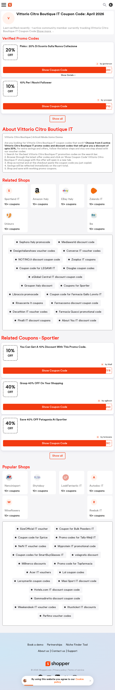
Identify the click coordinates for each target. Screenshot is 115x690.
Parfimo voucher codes (57, 616)
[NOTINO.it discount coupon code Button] (38, 259)
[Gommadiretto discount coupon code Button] (56, 598)
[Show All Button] (57, 455)
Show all (57, 455)
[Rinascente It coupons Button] (28, 303)
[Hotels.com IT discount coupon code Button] (55, 590)
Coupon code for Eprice (33, 537)
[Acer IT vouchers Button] (39, 572)
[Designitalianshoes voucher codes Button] (33, 251)
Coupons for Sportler (77, 285)
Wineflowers (12, 510)
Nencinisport (12, 485)
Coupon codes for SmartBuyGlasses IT (40, 555)
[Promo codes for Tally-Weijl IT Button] (76, 537)
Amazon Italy (41, 199)
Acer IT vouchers (40, 572)
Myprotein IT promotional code (77, 546)
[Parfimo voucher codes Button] (56, 616)
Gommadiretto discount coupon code (57, 598)
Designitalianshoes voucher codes (34, 250)
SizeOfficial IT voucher (34, 528)
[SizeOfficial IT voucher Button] (33, 529)
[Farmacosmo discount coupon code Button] (75, 303)
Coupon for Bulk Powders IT (76, 528)
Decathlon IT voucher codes (30, 311)
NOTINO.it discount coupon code (39, 259)
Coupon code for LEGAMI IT (37, 268)
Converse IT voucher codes (83, 250)
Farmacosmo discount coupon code (76, 303)
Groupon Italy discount (38, 285)
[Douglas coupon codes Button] (79, 268)
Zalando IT (96, 199)
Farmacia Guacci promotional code (80, 311)
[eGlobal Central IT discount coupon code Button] (56, 277)
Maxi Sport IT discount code (78, 581)
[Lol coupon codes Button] (72, 572)
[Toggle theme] (111, 5)
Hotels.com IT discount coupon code (57, 589)
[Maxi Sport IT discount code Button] (77, 581)
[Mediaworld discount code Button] (76, 242)
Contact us (58, 651)
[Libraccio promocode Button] (24, 294)
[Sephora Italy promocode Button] (33, 242)
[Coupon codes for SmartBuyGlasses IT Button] (38, 555)
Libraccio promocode (25, 294)
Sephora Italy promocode (34, 242)
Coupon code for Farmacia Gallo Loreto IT (76, 294)
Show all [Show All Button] (57, 118)
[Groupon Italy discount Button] (37, 285)
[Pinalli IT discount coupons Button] (33, 320)
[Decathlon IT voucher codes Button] (29, 312)
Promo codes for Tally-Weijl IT (77, 537)
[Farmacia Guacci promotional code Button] (79, 312)
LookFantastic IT (71, 485)
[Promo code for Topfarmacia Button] (73, 563)
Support (72, 651)
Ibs (91, 223)
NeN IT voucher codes (32, 546)
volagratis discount (86, 555)
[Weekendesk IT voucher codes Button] (36, 607)
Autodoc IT (96, 485)
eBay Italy (67, 199)
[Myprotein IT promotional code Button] (75, 546)
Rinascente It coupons (29, 303)
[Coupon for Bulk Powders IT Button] (75, 529)
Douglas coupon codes (80, 268)
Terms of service (76, 670)
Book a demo (35, 644)
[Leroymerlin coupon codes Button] (32, 581)
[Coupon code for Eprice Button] (31, 537)
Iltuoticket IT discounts (81, 607)
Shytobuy (38, 485)
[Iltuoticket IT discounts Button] (80, 607)
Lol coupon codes (73, 572)
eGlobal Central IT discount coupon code (57, 277)
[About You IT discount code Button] (78, 320)
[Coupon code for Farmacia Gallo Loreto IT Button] (74, 294)
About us (43, 651)
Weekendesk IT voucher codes (37, 607)
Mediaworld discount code (77, 242)
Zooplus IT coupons (83, 259)
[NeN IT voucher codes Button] (31, 546)
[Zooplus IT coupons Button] (82, 259)
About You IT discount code (79, 320)
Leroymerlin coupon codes (33, 581)
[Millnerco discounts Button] (33, 563)
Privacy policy (59, 670)
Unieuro (9, 223)
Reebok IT (95, 510)
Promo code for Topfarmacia (74, 563)
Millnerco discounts (34, 563)
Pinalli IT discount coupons (34, 320)
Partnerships (54, 644)
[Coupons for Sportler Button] (75, 285)
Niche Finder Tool (77, 644)
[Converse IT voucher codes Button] (82, 251)
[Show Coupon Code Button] (54, 70)
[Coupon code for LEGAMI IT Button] (36, 268)
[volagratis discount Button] (85, 555)
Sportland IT (12, 199)
